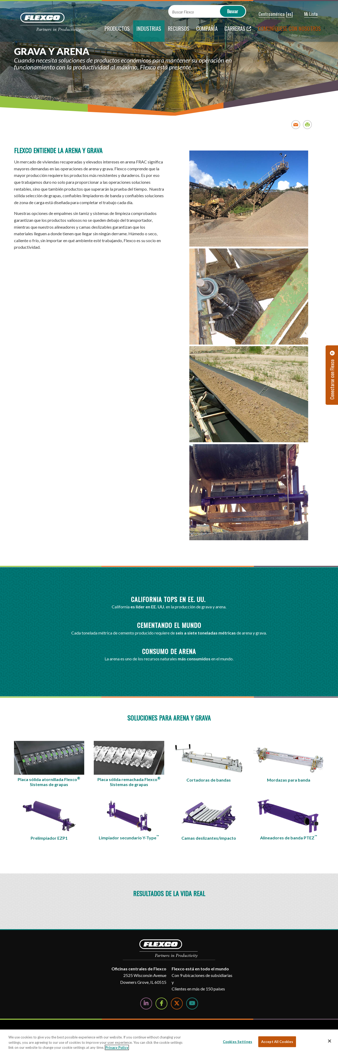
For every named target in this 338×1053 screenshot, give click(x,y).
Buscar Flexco (183, 12)
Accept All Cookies (277, 1041)
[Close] (329, 1041)
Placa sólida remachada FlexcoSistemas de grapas (129, 781)
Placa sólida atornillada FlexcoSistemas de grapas (49, 781)
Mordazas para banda (288, 779)
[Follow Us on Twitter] (177, 1003)
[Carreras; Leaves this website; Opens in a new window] (238, 31)
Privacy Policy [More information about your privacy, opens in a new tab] (116, 1047)
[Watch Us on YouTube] (192, 1003)
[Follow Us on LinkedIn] (146, 1003)
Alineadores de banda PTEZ (288, 837)
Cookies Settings (237, 1041)
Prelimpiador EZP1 (49, 837)
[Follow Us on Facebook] (161, 1003)
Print (307, 124)
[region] (169, 1041)
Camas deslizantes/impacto (208, 837)
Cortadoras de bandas (208, 779)
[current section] (149, 31)
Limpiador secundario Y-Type (129, 837)
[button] (268, 14)
